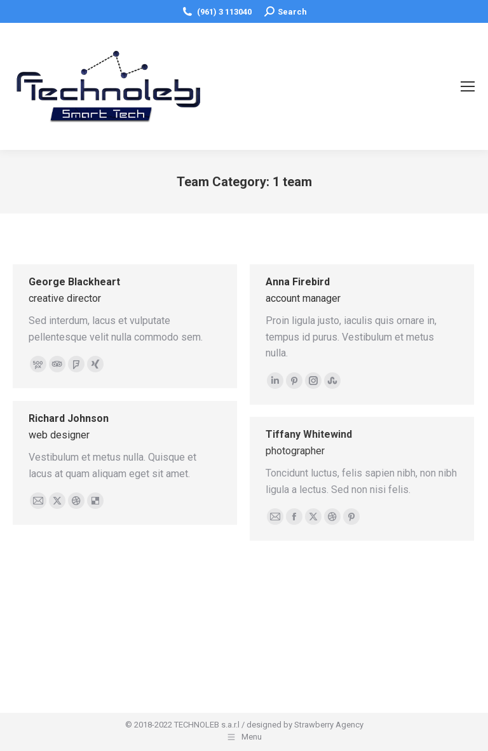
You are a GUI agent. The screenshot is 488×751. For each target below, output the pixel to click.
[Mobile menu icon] (467, 86)
